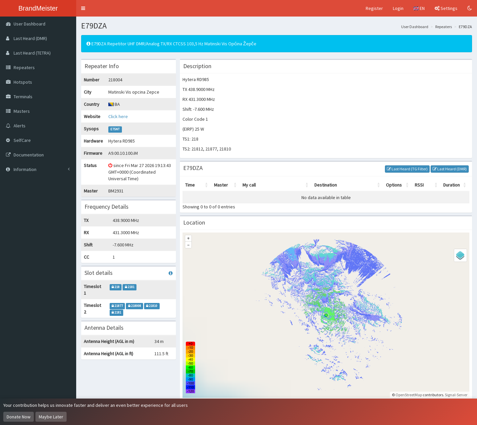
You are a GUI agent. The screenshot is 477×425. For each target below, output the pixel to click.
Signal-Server (456, 394)
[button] (83, 8)
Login (398, 8)
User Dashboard (414, 26)
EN (419, 8)
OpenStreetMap (409, 394)
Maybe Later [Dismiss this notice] (51, 417)
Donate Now (18, 417)
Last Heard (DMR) (450, 168)
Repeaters (443, 26)
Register (374, 8)
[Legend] (460, 255)
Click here (118, 116)
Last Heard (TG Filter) (407, 168)
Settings (446, 8)
